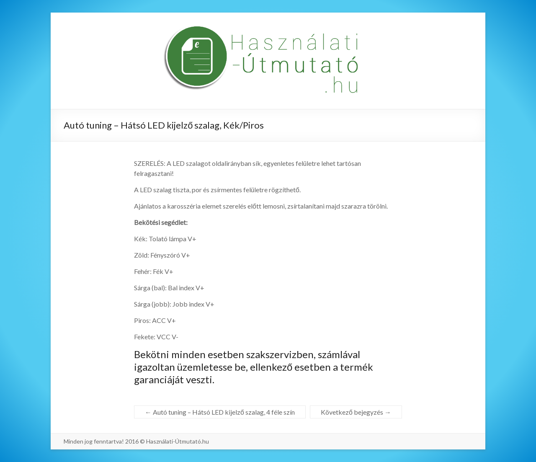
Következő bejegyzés (356, 412)
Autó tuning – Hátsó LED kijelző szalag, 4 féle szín (220, 412)
